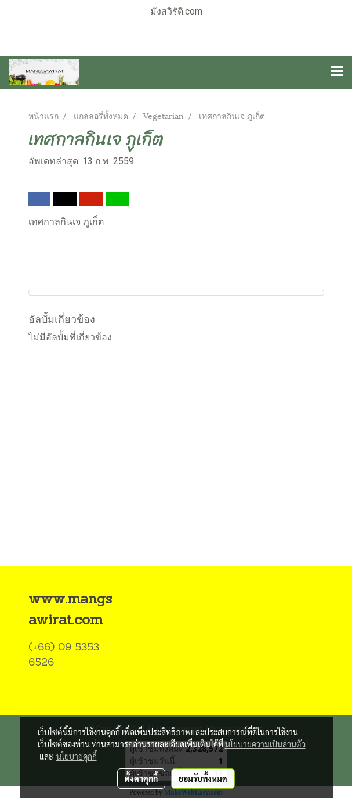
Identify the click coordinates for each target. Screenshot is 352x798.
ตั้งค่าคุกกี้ (141, 778)
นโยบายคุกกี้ (76, 756)
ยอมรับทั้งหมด (203, 778)
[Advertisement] (176, 478)
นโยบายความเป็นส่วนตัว (265, 744)
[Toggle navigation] (337, 72)
